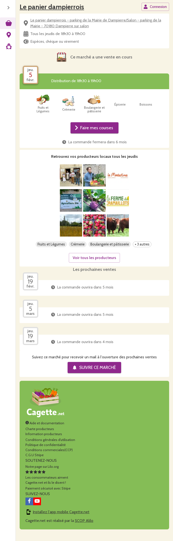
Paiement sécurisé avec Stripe (48, 496)
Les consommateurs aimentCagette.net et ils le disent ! (46, 485)
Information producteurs (43, 442)
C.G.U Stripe (34, 463)
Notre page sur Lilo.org (42, 474)
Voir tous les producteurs (94, 265)
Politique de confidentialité (45, 452)
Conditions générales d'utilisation (50, 447)
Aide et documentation (44, 431)
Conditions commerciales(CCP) (49, 457)
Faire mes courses (94, 127)
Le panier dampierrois (52, 7)
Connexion (155, 7)
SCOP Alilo (84, 528)
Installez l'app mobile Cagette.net (61, 519)
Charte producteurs (39, 436)
